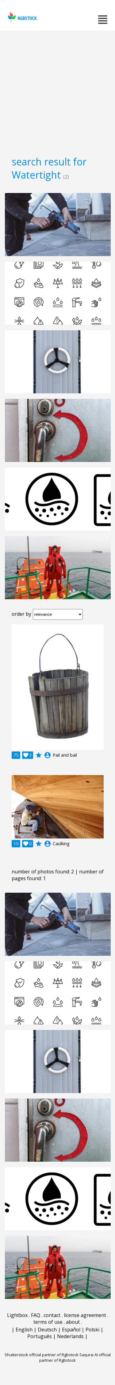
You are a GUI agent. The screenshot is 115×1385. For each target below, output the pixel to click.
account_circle (47, 755)
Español (71, 1329)
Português (39, 1336)
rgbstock (21, 17)
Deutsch (47, 1329)
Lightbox (17, 1315)
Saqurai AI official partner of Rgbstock (75, 1357)
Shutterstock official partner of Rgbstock (42, 1354)
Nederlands (70, 1336)
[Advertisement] (57, 91)
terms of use (48, 1322)
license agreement (85, 1315)
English (24, 1329)
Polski (92, 1329)
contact (52, 1315)
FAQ (35, 1315)
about (73, 1322)
